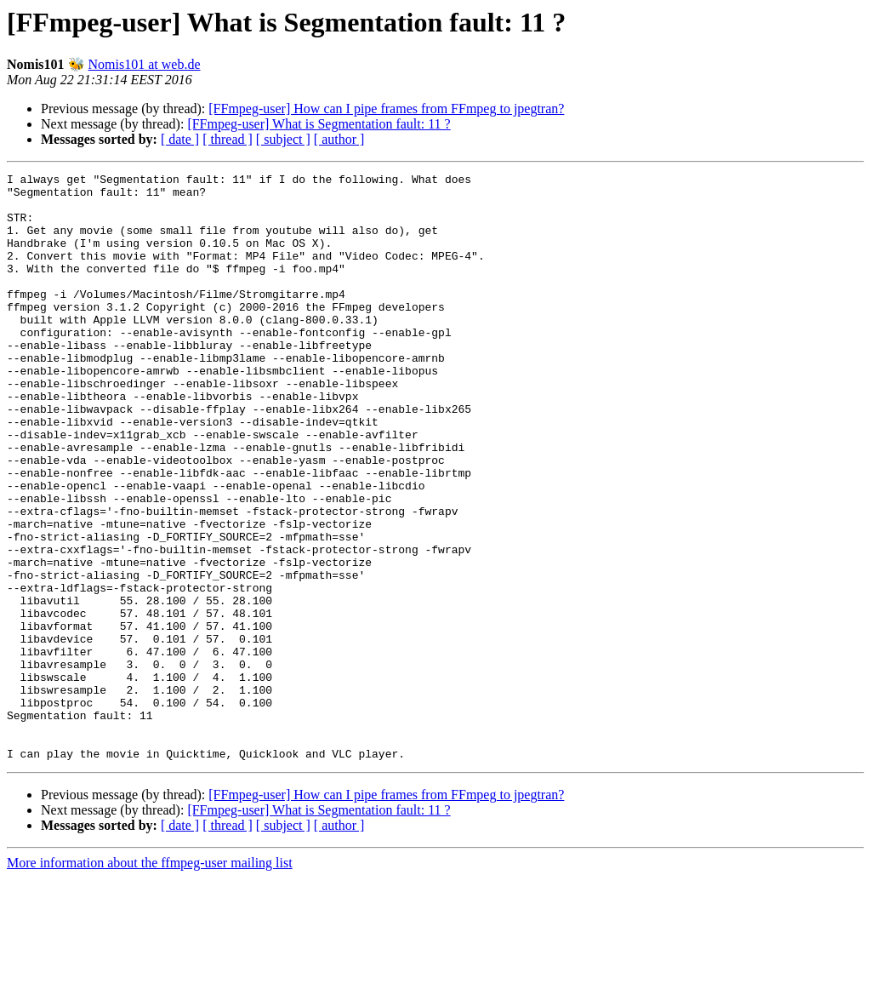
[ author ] (339, 139)
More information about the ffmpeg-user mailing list (150, 980)
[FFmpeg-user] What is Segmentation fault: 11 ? (318, 124)
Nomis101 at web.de (144, 64)
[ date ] (180, 139)
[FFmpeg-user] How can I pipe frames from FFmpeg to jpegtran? (386, 108)
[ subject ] (283, 139)
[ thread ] (227, 139)
